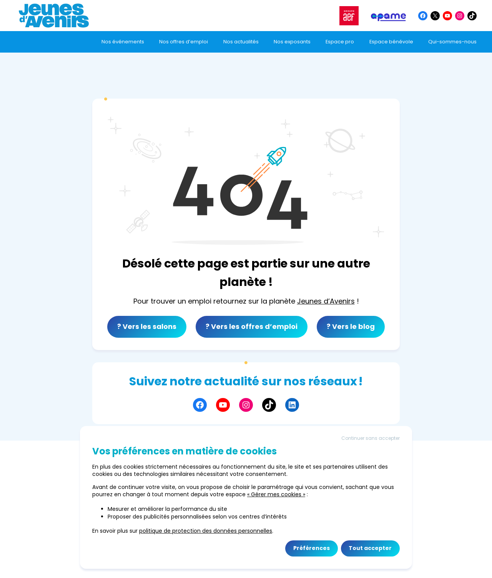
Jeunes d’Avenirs (326, 301)
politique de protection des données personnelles (205, 531)
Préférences (311, 548)
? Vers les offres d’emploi (252, 326)
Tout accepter (370, 548)
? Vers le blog (351, 326)
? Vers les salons (146, 326)
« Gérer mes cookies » (276, 494)
